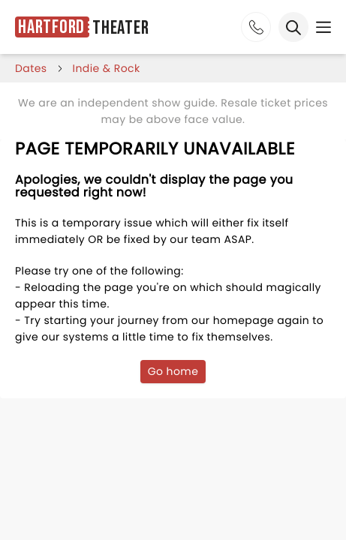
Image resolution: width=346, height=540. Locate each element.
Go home (173, 371)
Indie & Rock (106, 68)
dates (31, 68)
